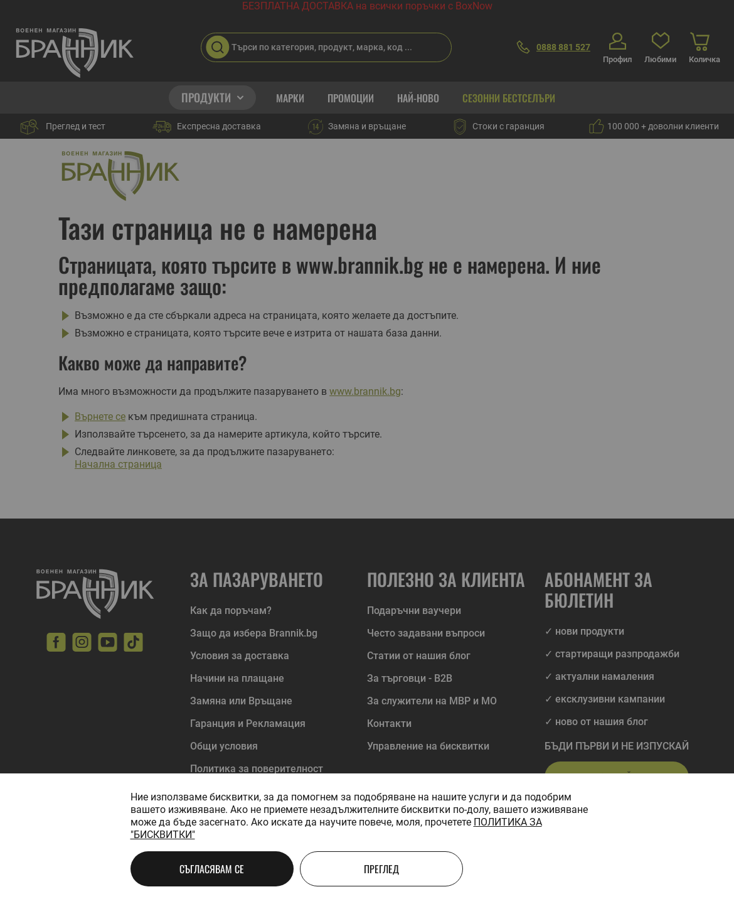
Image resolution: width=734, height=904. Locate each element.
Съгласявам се (211, 868)
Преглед (381, 868)
